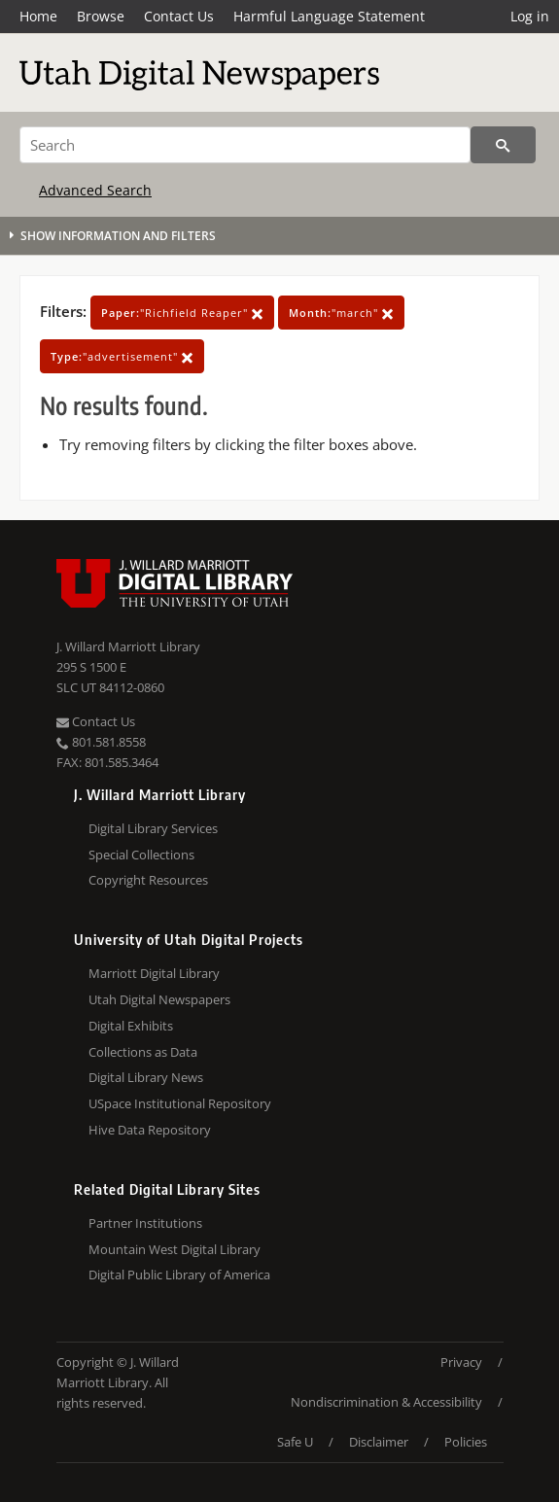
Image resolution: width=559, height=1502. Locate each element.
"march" (341, 312)
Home (38, 16)
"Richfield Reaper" (182, 312)
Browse (100, 16)
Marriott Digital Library (154, 973)
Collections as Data (142, 1052)
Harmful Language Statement (329, 16)
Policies (465, 1441)
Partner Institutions (145, 1223)
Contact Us (179, 16)
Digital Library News (145, 1077)
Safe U (295, 1441)
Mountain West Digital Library (174, 1249)
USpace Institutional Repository (179, 1103)
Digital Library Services (153, 828)
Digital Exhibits (130, 1025)
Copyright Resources (148, 880)
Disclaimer (378, 1441)
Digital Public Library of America (179, 1274)
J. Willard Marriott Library (128, 646)
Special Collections (141, 854)
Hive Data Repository (149, 1129)
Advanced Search (95, 190)
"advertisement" (122, 356)
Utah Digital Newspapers (159, 999)
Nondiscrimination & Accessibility (386, 1402)
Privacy (461, 1362)
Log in (529, 16)
